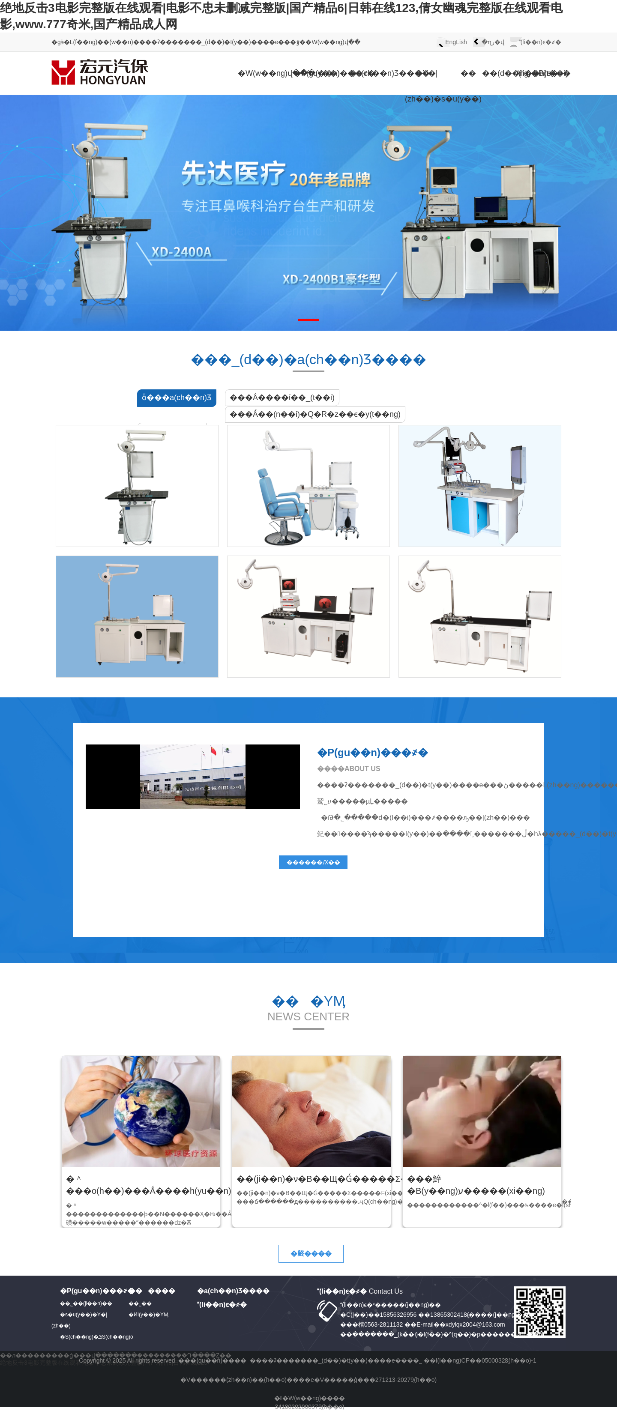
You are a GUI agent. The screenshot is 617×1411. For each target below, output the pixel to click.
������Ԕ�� (313, 862)
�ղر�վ (493, 42)
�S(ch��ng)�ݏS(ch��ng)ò (96, 1337)
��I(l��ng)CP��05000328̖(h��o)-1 (480, 1360)
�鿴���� (311, 1253)
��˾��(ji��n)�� (86, 1303)
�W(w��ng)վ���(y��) (259, 73)
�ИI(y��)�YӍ (148, 1315)
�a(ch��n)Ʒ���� (370, 73)
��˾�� (142, 1303)
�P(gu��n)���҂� (315, 73)
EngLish (456, 42)
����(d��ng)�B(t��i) (482, 73)
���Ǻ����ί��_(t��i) (282, 397)
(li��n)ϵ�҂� (540, 42)
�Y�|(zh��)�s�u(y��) (426, 86)
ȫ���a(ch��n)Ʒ (177, 397)
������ (152, 1290)
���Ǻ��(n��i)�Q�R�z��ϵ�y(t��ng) (315, 414)
